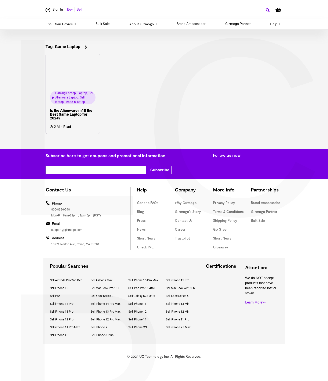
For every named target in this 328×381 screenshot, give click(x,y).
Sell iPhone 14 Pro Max (105, 303)
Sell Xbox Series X (177, 296)
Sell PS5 (55, 296)
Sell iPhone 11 (137, 319)
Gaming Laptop (65, 93)
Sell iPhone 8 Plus (102, 335)
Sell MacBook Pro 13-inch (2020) (106, 288)
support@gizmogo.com (66, 229)
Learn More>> (255, 302)
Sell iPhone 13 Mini (178, 303)
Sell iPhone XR (59, 335)
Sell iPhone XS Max (178, 327)
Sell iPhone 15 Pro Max (143, 280)
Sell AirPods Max (101, 280)
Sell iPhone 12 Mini (178, 311)
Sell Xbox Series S (102, 296)
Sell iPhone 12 (137, 311)
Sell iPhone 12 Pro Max (105, 319)
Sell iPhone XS (137, 327)
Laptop (82, 93)
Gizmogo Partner (237, 24)
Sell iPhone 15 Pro (177, 280)
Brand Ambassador (191, 24)
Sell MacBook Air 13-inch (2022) (181, 288)
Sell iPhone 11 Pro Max (65, 327)
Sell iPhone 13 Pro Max (105, 311)
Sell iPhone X (99, 327)
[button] (267, 10)
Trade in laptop (75, 102)
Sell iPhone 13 (137, 303)
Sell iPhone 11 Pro (177, 319)
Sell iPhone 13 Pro (61, 311)
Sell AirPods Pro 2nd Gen (66, 280)
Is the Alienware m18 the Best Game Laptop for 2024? (71, 114)
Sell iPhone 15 (59, 288)
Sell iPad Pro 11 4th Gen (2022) (144, 288)
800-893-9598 (60, 209)
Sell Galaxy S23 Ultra (141, 296)
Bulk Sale (102, 24)
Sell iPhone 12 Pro (61, 319)
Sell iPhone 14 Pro (61, 303)
